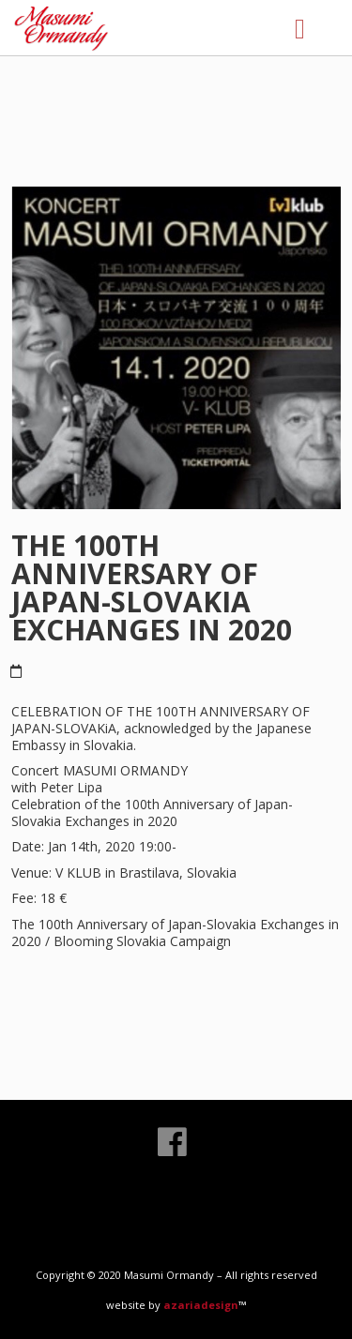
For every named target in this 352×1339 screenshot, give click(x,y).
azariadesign (200, 1305)
